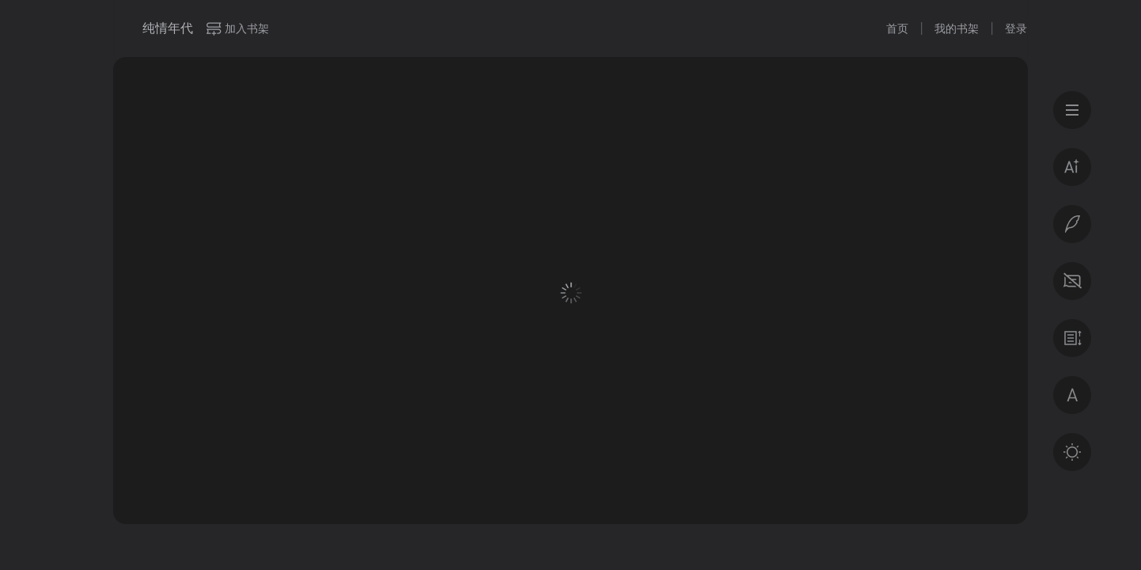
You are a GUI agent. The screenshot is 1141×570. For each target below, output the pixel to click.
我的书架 (956, 28)
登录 (1016, 28)
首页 (897, 28)
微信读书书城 (122, 28)
